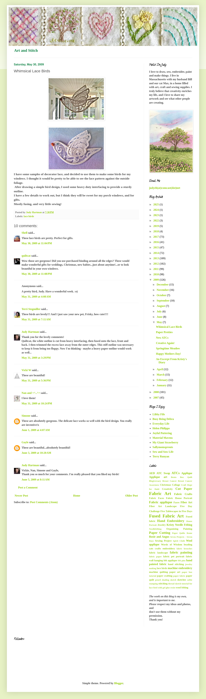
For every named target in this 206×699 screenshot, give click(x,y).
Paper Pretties (164, 332)
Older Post (131, 495)
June (160, 316)
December (163, 284)
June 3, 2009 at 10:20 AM (36, 452)
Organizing (172, 528)
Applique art (158, 476)
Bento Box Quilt (181, 477)
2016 (156, 242)
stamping (153, 583)
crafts (158, 548)
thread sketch (174, 583)
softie (189, 580)
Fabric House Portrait (179, 498)
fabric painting (181, 552)
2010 (156, 274)
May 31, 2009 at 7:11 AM (36, 319)
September (163, 300)
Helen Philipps (161, 428)
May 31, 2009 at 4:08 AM (36, 296)
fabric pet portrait (173, 556)
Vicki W (26, 370)
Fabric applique (160, 502)
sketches (181, 579)
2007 (156, 397)
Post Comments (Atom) (44, 502)
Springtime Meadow (168, 348)
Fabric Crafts (183, 494)
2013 (156, 258)
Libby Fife (159, 414)
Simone (26, 415)
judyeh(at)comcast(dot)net (164, 187)
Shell (24, 232)
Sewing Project (163, 540)
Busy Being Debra (163, 419)
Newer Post (21, 495)
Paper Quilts (178, 533)
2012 (156, 263)
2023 (156, 215)
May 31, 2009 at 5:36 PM (36, 380)
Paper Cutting (159, 533)
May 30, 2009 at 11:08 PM (37, 273)
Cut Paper (183, 489)
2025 (156, 204)
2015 (156, 247)
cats (151, 548)
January (162, 385)
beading (188, 544)
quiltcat (26, 255)
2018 (156, 231)
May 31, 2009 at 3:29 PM (36, 357)
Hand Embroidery (170, 521)
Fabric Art (160, 493)
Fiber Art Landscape (163, 506)
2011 (156, 269)
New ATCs (162, 337)
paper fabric (179, 576)
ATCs (176, 473)
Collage (176, 484)
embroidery (169, 548)
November (163, 289)
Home (76, 495)
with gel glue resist (166, 587)
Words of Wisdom (171, 544)
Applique (186, 473)
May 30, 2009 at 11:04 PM (37, 243)
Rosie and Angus (159, 536)
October (162, 295)
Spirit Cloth (179, 541)
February (163, 379)
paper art (174, 572)
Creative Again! (165, 343)
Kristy (170, 524)
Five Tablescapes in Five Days (176, 511)
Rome (189, 533)
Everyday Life (161, 423)
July (159, 311)
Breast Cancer (169, 481)
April (160, 369)
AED (152, 473)
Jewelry (162, 524)
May (160, 322)
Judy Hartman (30, 331)
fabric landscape (158, 552)
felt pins (182, 560)
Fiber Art (186, 502)
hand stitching (176, 564)
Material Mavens (163, 437)
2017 (156, 236)
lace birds (29, 216)
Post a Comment (28, 487)
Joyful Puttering (162, 433)
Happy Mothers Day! (168, 353)
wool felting (182, 587)
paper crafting (164, 575)
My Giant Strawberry (165, 442)
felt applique (170, 560)
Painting (187, 528)
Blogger (118, 683)
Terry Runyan (161, 456)
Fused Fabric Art (166, 515)
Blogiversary (155, 481)
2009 (156, 279)
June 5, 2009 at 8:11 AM (36, 479)
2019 (156, 226)
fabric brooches (184, 548)
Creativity (167, 489)
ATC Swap (163, 473)
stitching (163, 583)
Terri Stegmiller (31, 309)
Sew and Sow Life (163, 451)
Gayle (25, 442)
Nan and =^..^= (31, 392)
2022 (156, 220)
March (161, 374)
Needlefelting (155, 529)
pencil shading (162, 580)
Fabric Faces (156, 498)
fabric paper (155, 556)
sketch (173, 580)
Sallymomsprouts (163, 447)
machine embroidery (180, 568)
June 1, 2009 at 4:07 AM (36, 430)
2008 (156, 392)
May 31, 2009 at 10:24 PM (37, 403)
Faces (176, 502)
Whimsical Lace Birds (169, 326)
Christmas (165, 484)
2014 (156, 252)
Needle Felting (183, 524)
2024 (156, 209)
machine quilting (158, 572)
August (161, 305)
